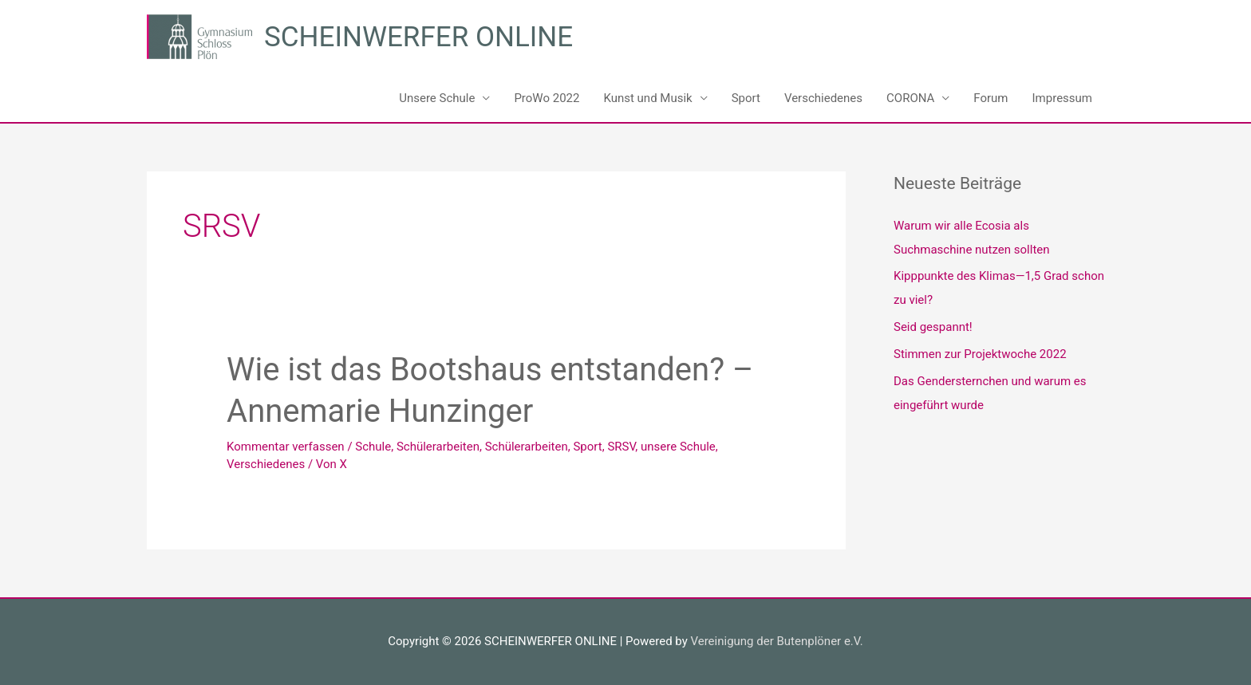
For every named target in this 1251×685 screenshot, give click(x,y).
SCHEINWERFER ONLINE (418, 37)
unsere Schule (678, 446)
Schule (373, 446)
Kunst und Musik (647, 98)
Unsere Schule (437, 98)
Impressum (1062, 98)
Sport (746, 98)
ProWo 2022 (546, 98)
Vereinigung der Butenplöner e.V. (776, 641)
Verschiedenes (823, 98)
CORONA (910, 98)
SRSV (621, 446)
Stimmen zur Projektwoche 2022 (980, 354)
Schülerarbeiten (438, 446)
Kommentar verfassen (286, 446)
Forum (990, 98)
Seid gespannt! (933, 327)
